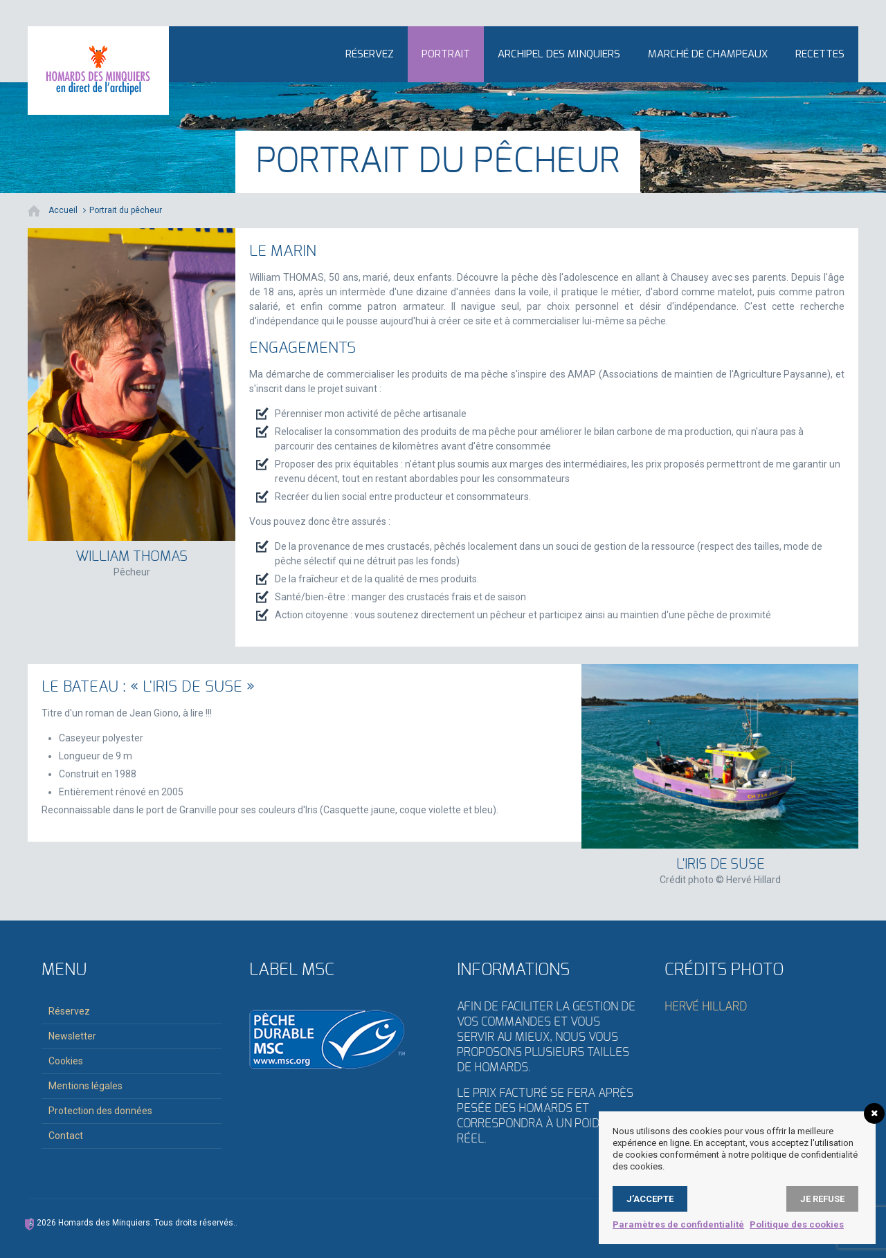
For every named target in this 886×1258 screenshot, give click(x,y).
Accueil (63, 210)
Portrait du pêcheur (125, 210)
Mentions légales (85, 1085)
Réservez (369, 54)
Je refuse (822, 1199)
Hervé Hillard (705, 1006)
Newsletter (72, 1036)
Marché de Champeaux (708, 54)
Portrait (446, 54)
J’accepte (649, 1199)
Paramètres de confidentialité (678, 1224)
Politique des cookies (797, 1224)
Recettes (819, 54)
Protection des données (100, 1110)
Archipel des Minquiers (559, 54)
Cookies (65, 1060)
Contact (65, 1135)
